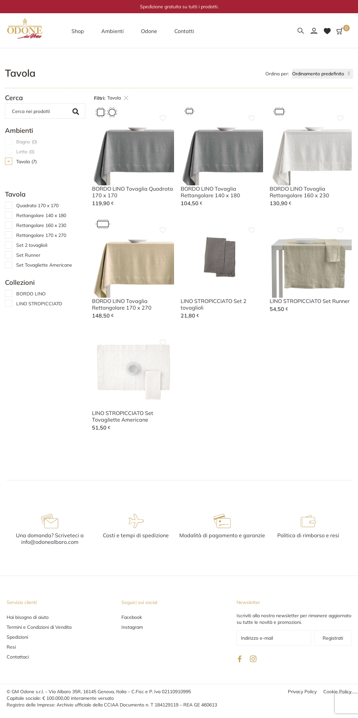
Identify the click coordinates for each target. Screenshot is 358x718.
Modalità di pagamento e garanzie (222, 535)
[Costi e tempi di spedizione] (136, 521)
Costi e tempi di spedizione (136, 535)
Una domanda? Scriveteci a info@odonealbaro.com (50, 538)
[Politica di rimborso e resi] (308, 521)
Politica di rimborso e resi (308, 535)
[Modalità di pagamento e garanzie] (222, 521)
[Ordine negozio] (322, 74)
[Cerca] (38, 111)
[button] (78, 31)
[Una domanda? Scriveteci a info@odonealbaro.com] (50, 521)
